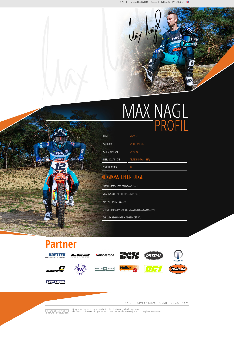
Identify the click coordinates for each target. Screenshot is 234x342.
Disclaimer (155, 1)
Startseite (124, 1)
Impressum (165, 1)
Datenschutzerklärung (139, 1)
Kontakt (185, 302)
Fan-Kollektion (178, 1)
